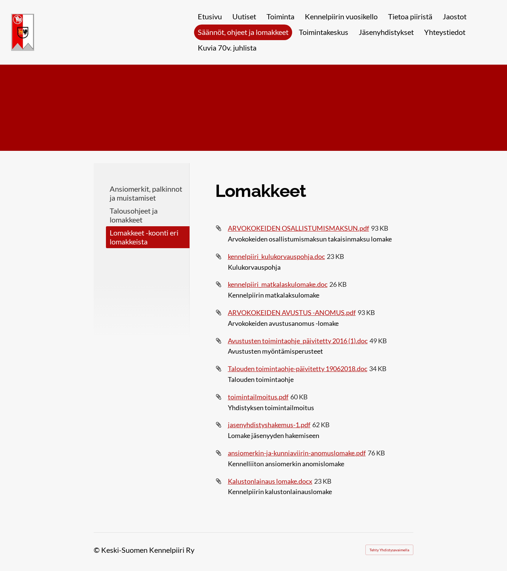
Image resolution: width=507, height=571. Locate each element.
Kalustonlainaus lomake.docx (270, 481)
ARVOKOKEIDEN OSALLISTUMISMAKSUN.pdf (298, 228)
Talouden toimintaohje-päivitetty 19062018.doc (297, 368)
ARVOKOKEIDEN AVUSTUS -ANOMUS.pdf (292, 312)
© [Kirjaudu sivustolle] (97, 549)
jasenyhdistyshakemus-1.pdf (269, 425)
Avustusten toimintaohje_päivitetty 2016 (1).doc (298, 341)
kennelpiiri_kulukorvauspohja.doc (276, 256)
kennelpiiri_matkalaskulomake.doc (277, 284)
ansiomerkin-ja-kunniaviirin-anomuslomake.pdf (297, 453)
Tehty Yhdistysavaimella (389, 550)
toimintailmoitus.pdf (258, 397)
